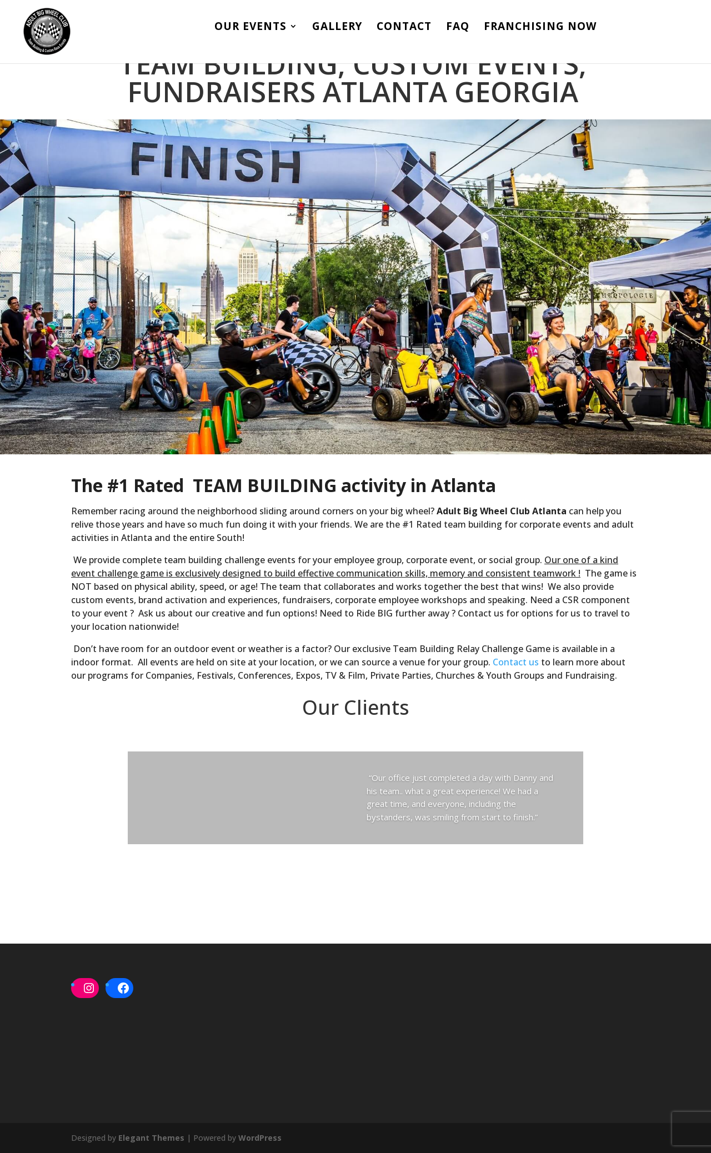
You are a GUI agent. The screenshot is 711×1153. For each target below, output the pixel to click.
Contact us (516, 662)
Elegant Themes (151, 1137)
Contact (404, 27)
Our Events (250, 27)
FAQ (457, 27)
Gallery (337, 27)
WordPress (260, 1137)
